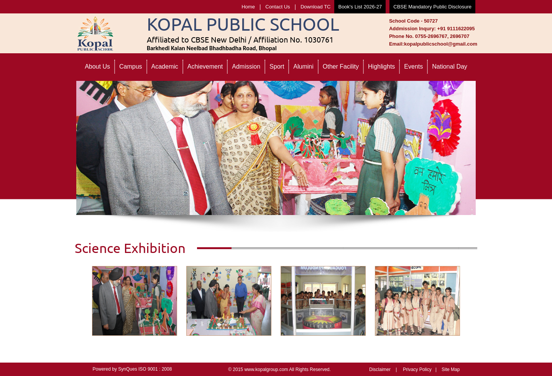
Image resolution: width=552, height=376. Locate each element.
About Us (97, 66)
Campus (130, 66)
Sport (276, 66)
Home (248, 7)
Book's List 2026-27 (360, 7)
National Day (449, 66)
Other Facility (341, 66)
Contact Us (277, 7)
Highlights (381, 66)
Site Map (451, 369)
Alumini (303, 66)
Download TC (316, 7)
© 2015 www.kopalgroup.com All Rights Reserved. (279, 369)
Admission (246, 66)
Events (413, 66)
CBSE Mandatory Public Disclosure (432, 7)
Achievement (205, 66)
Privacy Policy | (420, 369)
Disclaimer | (383, 369)
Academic (164, 66)
